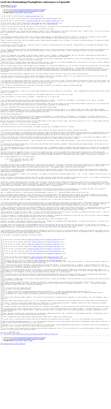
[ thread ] (20, 12)
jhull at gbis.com (12, 5)
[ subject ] (25, 12)
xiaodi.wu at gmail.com (32, 16)
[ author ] (30, 12)
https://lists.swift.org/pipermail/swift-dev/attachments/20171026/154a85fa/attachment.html (31, 397)
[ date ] (16, 12)
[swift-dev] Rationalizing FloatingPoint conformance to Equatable (29, 9)
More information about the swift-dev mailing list (13, 407)
